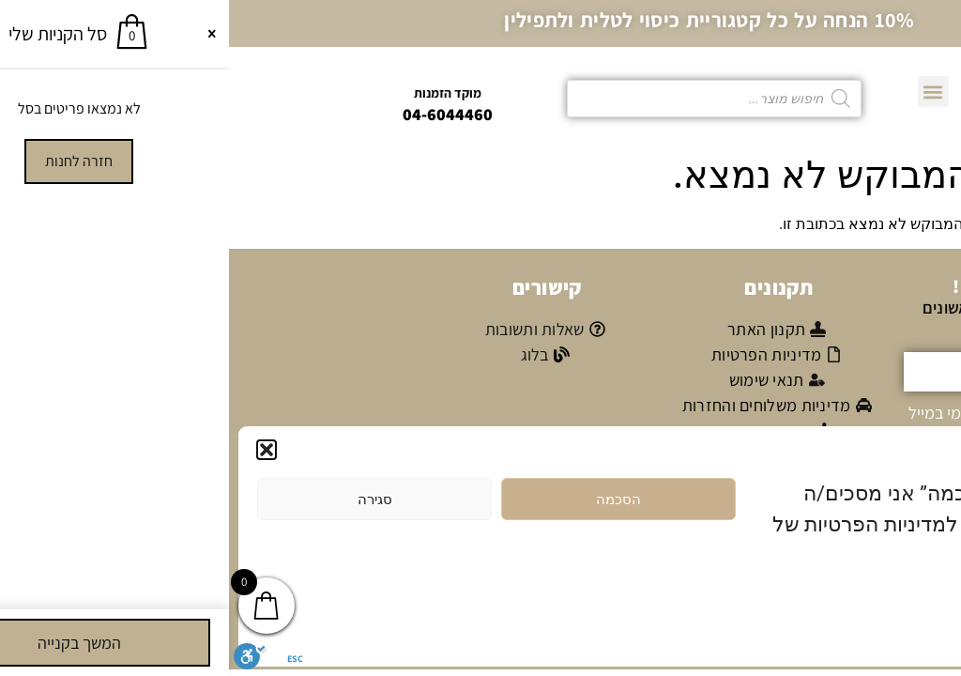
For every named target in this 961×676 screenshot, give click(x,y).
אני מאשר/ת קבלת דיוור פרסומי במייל (798, 411)
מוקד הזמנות (218, 92)
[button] (37, 449)
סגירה (146, 499)
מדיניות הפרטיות (852, 600)
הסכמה (389, 499)
